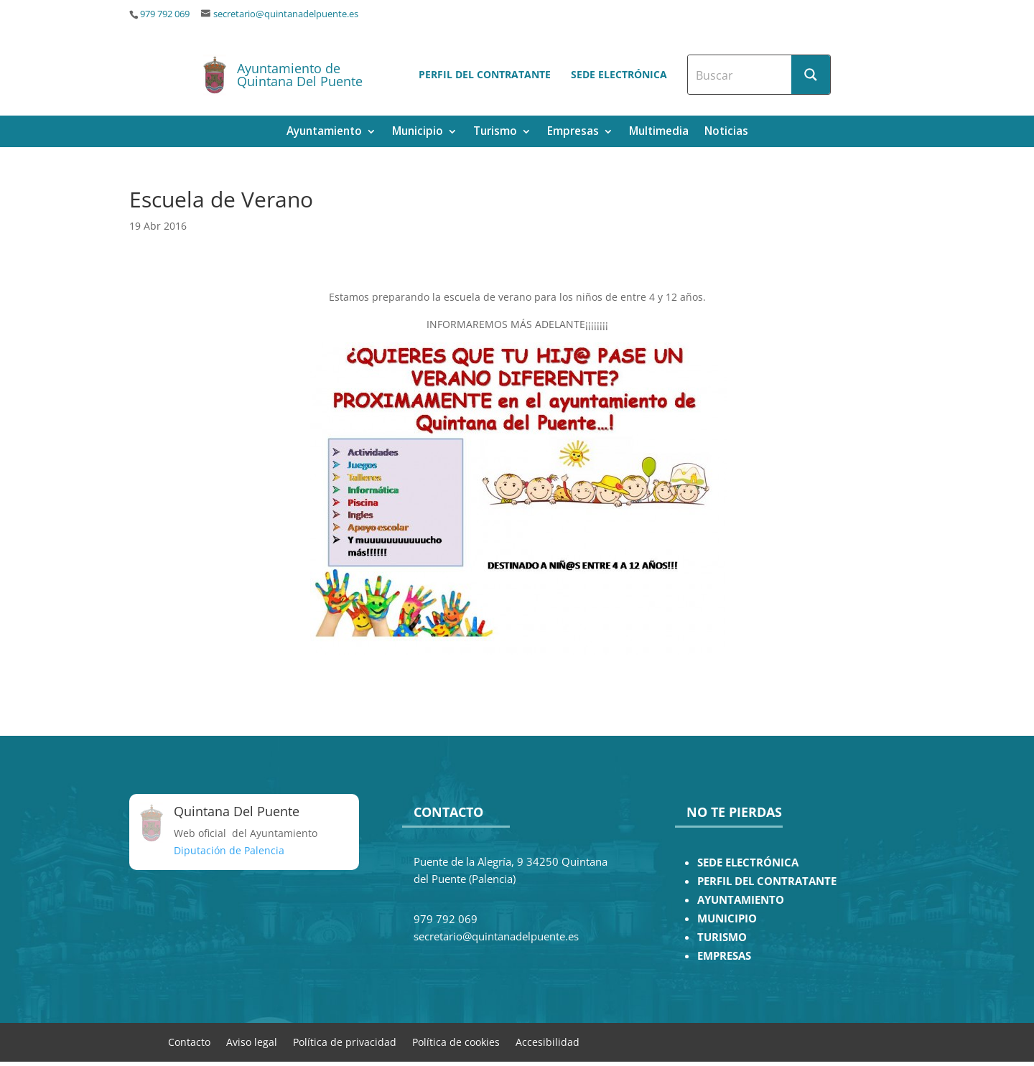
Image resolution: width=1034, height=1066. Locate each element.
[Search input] (740, 75)
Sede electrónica (619, 74)
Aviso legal (251, 1041)
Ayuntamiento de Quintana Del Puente (300, 75)
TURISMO (722, 937)
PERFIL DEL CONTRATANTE (767, 881)
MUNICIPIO (727, 918)
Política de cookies (456, 1041)
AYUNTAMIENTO (740, 899)
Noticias (726, 132)
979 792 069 (165, 14)
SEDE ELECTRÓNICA (747, 862)
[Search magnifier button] (810, 74)
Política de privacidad (344, 1041)
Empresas (573, 132)
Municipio (417, 132)
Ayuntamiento (324, 132)
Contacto (189, 1041)
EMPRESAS (724, 955)
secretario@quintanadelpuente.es (285, 14)
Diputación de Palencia (229, 850)
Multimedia (659, 132)
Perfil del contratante (485, 74)
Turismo (495, 132)
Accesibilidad (547, 1041)
